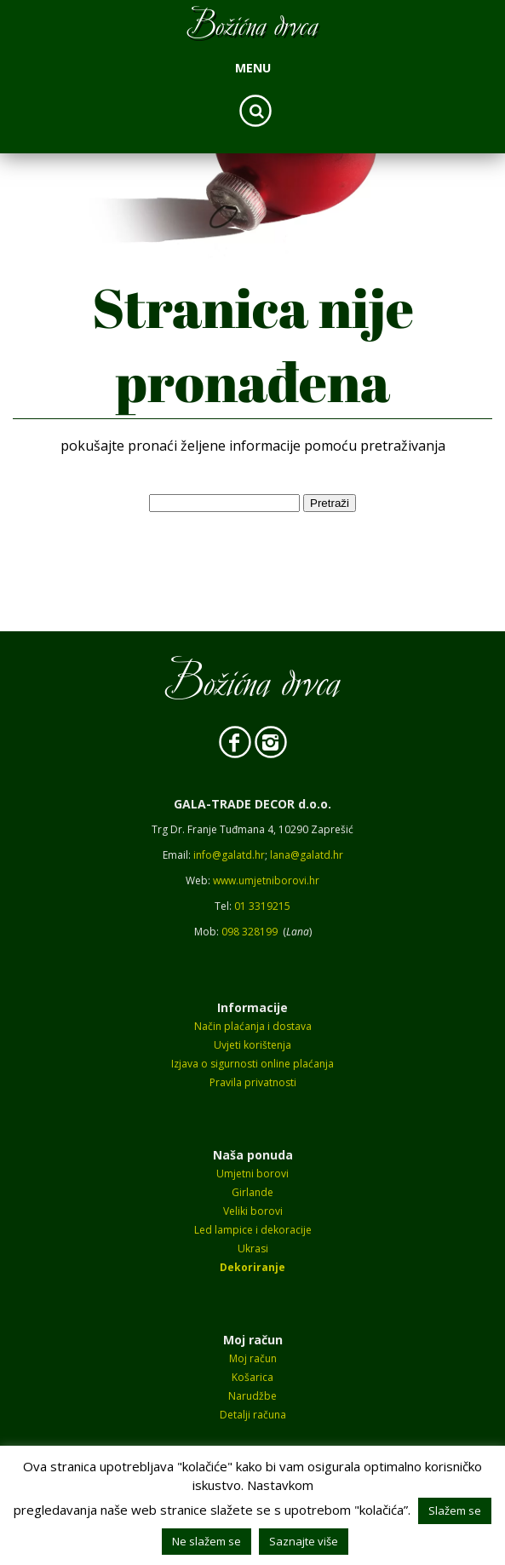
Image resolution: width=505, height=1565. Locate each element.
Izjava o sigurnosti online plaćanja (252, 1063)
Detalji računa (253, 1414)
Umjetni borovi (252, 1173)
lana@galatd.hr (306, 855)
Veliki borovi (253, 1211)
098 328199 (249, 931)
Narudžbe (252, 1396)
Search (255, 111)
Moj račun (253, 1358)
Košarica (252, 1377)
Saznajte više (303, 1541)
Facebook (235, 742)
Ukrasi (253, 1248)
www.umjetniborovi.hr (266, 880)
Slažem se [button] (454, 1510)
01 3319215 (262, 906)
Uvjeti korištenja (252, 1045)
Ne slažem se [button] (206, 1541)
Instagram (271, 742)
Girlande (252, 1192)
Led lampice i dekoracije (253, 1230)
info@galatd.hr (229, 855)
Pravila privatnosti (252, 1082)
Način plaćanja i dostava (253, 1026)
